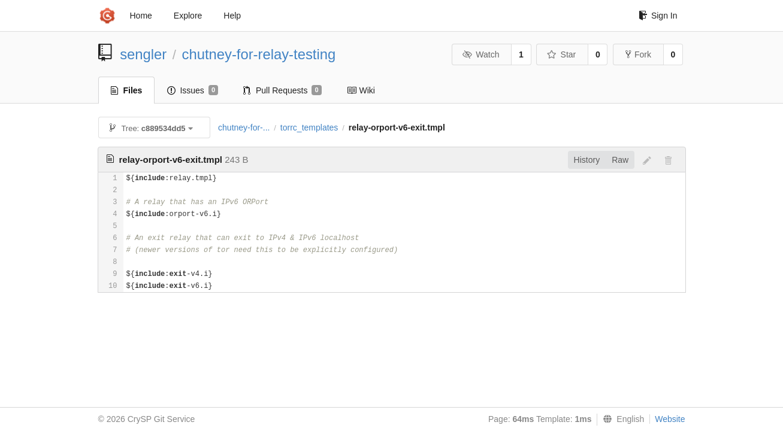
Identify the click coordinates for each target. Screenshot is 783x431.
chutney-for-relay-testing (259, 54)
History (587, 160)
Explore (188, 15)
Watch (481, 54)
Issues (192, 90)
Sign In (658, 15)
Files (127, 90)
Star (561, 54)
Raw (620, 160)
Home (141, 15)
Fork (638, 54)
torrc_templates (309, 127)
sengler (143, 54)
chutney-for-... (244, 127)
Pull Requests (282, 90)
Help (232, 15)
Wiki (361, 90)
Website (670, 419)
